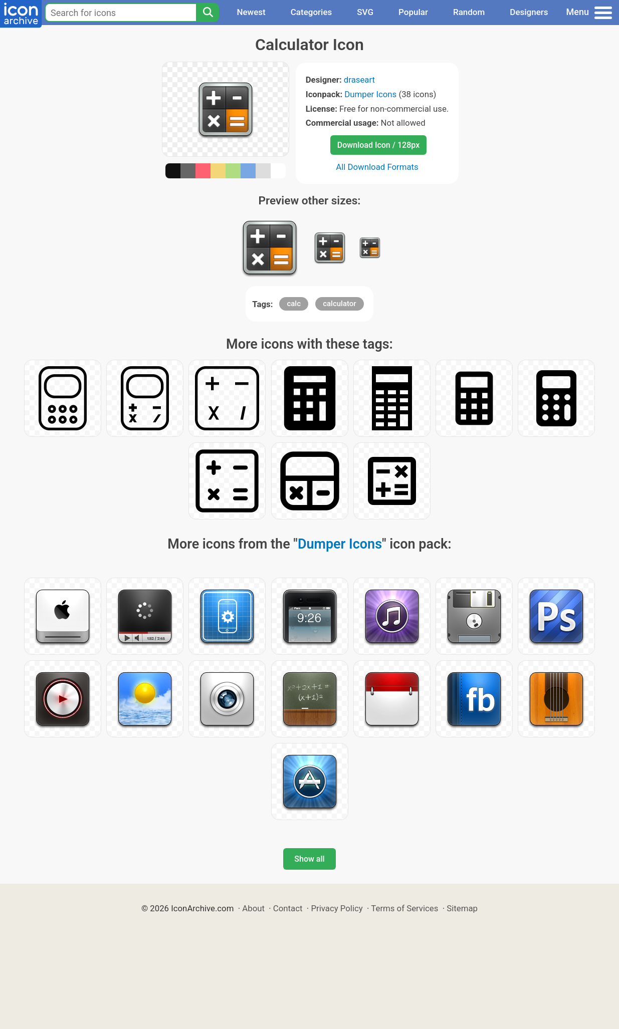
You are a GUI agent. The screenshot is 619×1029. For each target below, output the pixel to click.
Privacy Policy (336, 908)
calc (294, 303)
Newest (251, 12)
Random (469, 12)
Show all (309, 859)
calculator (339, 303)
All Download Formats (377, 167)
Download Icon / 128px (378, 145)
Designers (529, 12)
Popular (413, 12)
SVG (365, 12)
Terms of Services (404, 908)
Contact (288, 908)
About (253, 908)
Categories (311, 12)
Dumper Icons (370, 94)
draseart (359, 80)
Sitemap (462, 908)
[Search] (207, 12)
